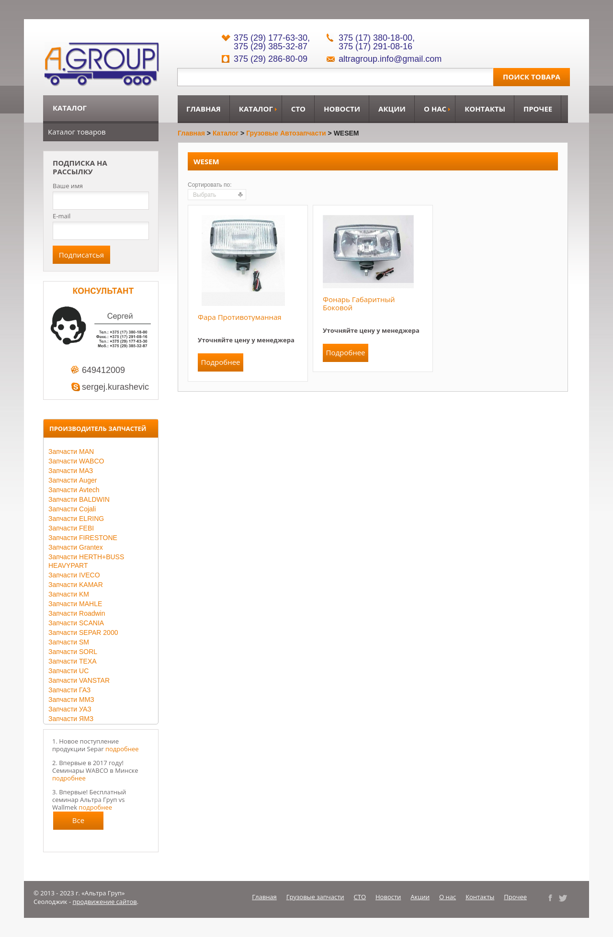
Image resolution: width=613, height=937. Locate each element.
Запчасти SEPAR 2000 (83, 632)
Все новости (78, 822)
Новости (342, 108)
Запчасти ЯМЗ (70, 719)
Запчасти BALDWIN (79, 499)
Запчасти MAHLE (75, 604)
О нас (435, 108)
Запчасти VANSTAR (79, 680)
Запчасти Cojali (72, 509)
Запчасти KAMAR (75, 584)
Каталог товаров (77, 131)
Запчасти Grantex (75, 547)
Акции (392, 108)
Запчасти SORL (72, 651)
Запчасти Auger (72, 480)
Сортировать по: (210, 184)
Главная (203, 108)
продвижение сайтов (105, 901)
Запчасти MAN (71, 451)
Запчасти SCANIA (76, 623)
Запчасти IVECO (74, 575)
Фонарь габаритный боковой (359, 303)
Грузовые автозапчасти (286, 133)
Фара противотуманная (240, 317)
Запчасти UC (68, 671)
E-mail (61, 216)
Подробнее (220, 362)
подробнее (122, 749)
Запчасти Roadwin (76, 613)
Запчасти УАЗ (69, 709)
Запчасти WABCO (76, 461)
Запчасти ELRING (76, 518)
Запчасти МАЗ (70, 470)
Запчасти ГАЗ (69, 690)
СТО (298, 108)
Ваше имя (68, 186)
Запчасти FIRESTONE (82, 538)
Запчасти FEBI (71, 528)
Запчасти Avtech (74, 490)
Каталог (256, 108)
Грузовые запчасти (315, 896)
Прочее (537, 108)
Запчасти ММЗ (71, 699)
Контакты (485, 108)
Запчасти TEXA (72, 661)
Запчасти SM (68, 642)
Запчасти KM (68, 594)
